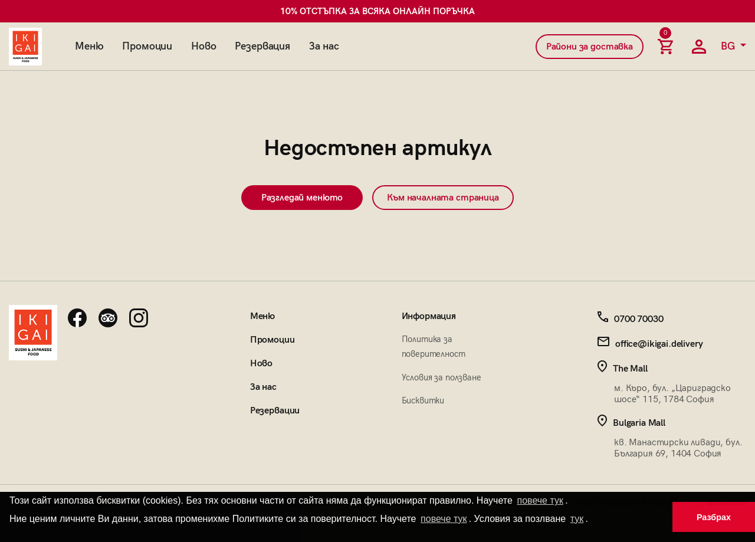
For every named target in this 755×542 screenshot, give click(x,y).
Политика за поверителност (433, 346)
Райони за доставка (589, 46)
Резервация (262, 46)
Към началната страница (442, 197)
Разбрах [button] (714, 517)
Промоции (147, 46)
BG (729, 46)
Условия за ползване (441, 377)
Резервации (275, 410)
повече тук (540, 500)
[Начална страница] (25, 46)
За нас (324, 46)
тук (577, 519)
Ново (203, 46)
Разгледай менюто (302, 197)
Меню (89, 46)
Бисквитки (423, 400)
